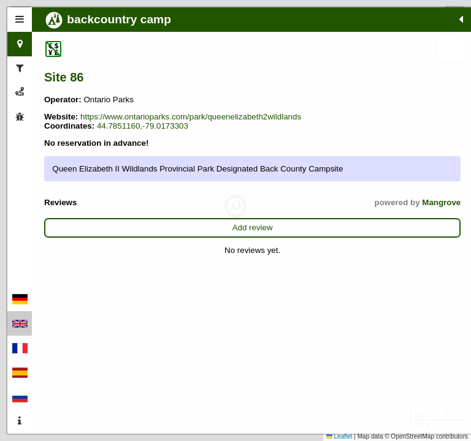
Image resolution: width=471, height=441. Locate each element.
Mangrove (163, 239)
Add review (113, 264)
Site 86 (63, 77)
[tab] (19, 19)
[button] (235, 208)
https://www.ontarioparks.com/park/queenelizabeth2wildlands (154, 125)
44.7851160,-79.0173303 (90, 144)
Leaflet (339, 436)
